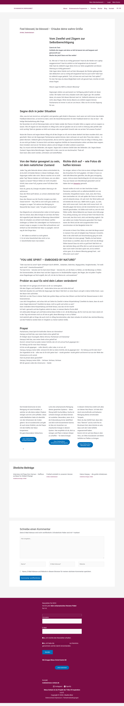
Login (109, 2)
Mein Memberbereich (97, 2)
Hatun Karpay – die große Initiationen (94, 475)
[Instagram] (58, 689)
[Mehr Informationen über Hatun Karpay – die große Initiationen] (95, 495)
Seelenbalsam (30, 32)
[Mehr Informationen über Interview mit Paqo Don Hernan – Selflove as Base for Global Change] (28, 497)
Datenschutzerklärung (62, 646)
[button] (104, 2)
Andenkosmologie (18, 479)
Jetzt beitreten (62, 670)
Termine (93, 8)
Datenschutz (48, 701)
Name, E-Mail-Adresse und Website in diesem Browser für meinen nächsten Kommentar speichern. (56, 573)
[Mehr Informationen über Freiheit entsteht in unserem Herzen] (62, 495)
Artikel (22, 32)
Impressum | (58, 701)
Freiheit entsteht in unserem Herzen (60, 475)
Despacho (77, 183)
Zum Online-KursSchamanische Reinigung (60, 442)
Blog (105, 8)
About (65, 8)
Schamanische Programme (79, 8)
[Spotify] (67, 689)
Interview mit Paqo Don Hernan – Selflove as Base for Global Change (27, 475)
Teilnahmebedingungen (71, 701)
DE (117, 8)
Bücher (100, 8)
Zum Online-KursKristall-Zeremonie (28, 440)
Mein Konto (116, 2)
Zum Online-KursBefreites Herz (86, 445)
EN (120, 8)
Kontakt (111, 8)
